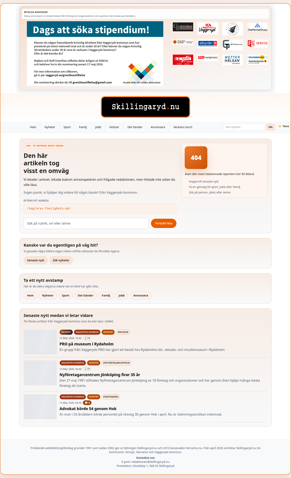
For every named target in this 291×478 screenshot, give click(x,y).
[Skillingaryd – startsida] (145, 107)
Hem (33, 127)
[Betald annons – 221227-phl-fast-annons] (207, 58)
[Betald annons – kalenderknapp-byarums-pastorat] (257, 59)
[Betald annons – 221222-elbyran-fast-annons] (207, 43)
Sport (67, 127)
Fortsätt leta (163, 223)
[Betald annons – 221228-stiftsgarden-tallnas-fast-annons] (232, 29)
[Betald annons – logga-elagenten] (182, 59)
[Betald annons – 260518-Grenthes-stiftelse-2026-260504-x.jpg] (95, 53)
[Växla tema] (283, 126)
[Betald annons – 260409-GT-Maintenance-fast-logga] (232, 45)
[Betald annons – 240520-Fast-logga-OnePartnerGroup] (257, 27)
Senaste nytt (35, 260)
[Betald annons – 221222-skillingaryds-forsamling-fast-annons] (182, 42)
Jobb (98, 127)
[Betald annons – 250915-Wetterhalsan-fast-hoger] (232, 60)
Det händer (135, 127)
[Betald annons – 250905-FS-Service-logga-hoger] (257, 43)
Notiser (114, 127)
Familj (83, 127)
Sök (270, 127)
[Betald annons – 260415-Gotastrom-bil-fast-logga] (182, 27)
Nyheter (49, 127)
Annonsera (158, 127)
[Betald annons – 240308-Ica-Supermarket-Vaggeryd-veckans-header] (207, 28)
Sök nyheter (61, 260)
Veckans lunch (182, 127)
